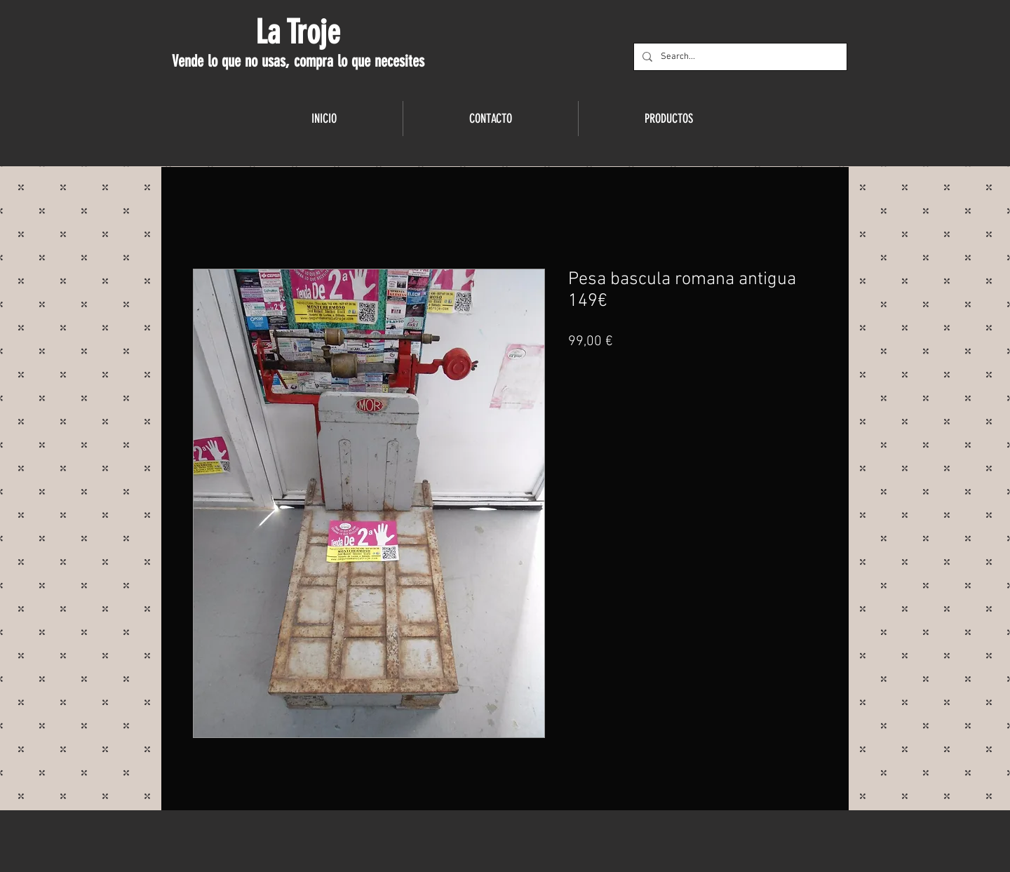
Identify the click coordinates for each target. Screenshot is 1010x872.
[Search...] (739, 56)
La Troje (297, 32)
